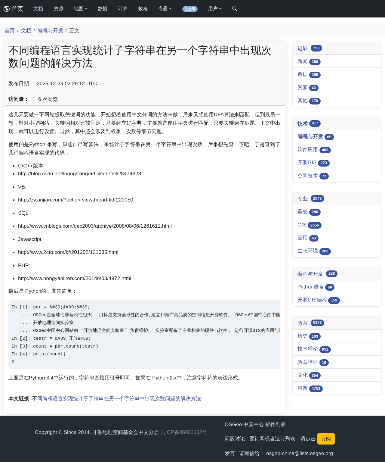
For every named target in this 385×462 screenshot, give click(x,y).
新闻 (309, 61)
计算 (123, 8)
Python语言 (315, 287)
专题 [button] (163, 8)
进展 (309, 48)
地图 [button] (79, 8)
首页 (13, 8)
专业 (310, 198)
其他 (309, 100)
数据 (102, 8)
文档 (38, 8)
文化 (309, 375)
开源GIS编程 (318, 300)
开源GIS (313, 162)
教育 (310, 323)
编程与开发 (50, 30)
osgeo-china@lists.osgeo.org (299, 453)
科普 (310, 388)
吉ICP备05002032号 (183, 432)
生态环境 (314, 251)
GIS (309, 225)
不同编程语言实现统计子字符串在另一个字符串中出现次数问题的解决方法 (116, 398)
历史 (309, 336)
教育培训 (313, 362)
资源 (58, 8)
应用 (308, 238)
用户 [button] (213, 8)
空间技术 (313, 176)
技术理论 (314, 349)
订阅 (326, 438)
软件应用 (314, 149)
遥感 (309, 211)
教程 (143, 8)
